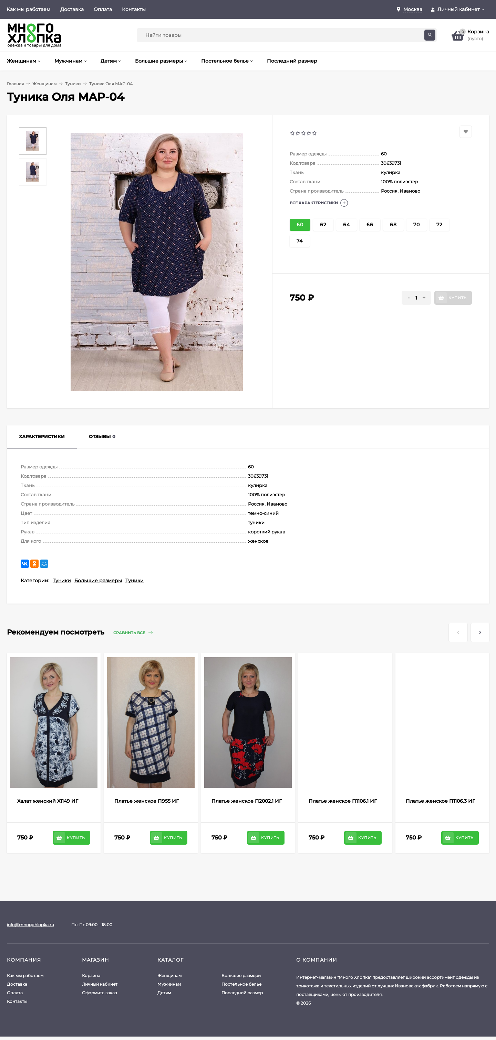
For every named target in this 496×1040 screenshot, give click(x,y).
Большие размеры (98, 580)
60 (384, 153)
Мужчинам (169, 984)
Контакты (134, 9)
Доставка (72, 9)
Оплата (103, 9)
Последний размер (242, 992)
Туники (73, 83)
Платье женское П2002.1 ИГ (246, 801)
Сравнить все (133, 632)
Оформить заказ (99, 992)
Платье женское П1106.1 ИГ (343, 801)
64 (346, 224)
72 (439, 224)
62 (323, 224)
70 (416, 224)
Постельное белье (241, 984)
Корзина (91, 975)
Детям (164, 992)
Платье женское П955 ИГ (146, 801)
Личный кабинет (99, 984)
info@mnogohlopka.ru (30, 924)
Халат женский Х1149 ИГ (47, 801)
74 (300, 241)
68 (393, 224)
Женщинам (44, 83)
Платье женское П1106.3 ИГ (440, 801)
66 (369, 224)
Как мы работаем (28, 9)
